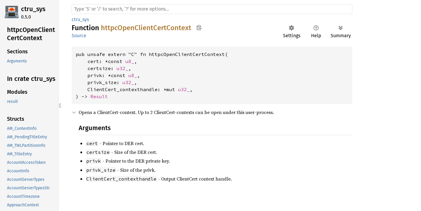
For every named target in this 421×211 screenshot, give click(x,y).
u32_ (122, 68)
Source (79, 35)
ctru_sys (33, 9)
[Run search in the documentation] (212, 9)
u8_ (129, 61)
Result (99, 96)
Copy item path (199, 28)
